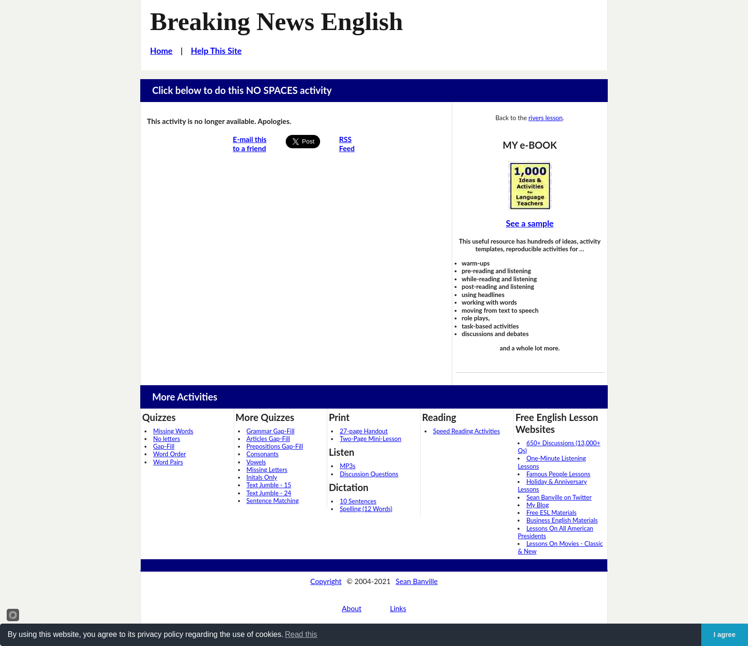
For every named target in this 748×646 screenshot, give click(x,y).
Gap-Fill (164, 446)
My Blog (537, 505)
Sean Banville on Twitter (559, 497)
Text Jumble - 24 (269, 493)
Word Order (169, 454)
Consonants (263, 454)
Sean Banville (416, 581)
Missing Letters (267, 469)
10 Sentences (358, 501)
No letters (166, 438)
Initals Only (262, 477)
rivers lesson (546, 118)
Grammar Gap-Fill (271, 431)
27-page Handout (364, 431)
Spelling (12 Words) (366, 509)
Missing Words (173, 431)
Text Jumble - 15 (269, 485)
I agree (725, 634)
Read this (301, 634)
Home (161, 51)
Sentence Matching (273, 500)
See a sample (529, 223)
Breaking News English (276, 21)
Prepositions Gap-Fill (275, 446)
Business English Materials (561, 520)
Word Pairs (168, 462)
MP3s (347, 466)
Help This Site (216, 51)
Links (398, 608)
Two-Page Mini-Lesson (370, 438)
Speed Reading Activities (466, 431)
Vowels (256, 462)
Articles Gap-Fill (268, 438)
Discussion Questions (369, 474)
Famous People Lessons (558, 474)
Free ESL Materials (551, 512)
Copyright (326, 581)
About (351, 608)
